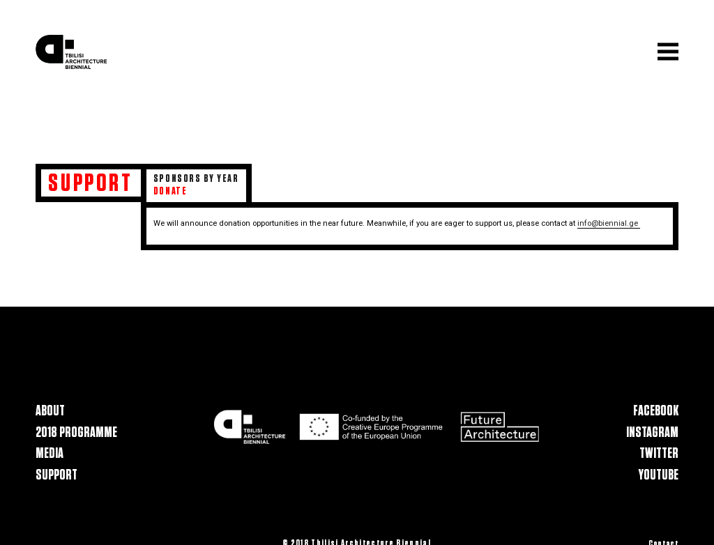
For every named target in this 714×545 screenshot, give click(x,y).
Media (49, 454)
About (50, 411)
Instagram (652, 432)
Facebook (655, 411)
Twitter (658, 454)
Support (56, 475)
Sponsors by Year (196, 179)
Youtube (658, 475)
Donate (170, 191)
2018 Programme (76, 432)
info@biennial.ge (608, 223)
